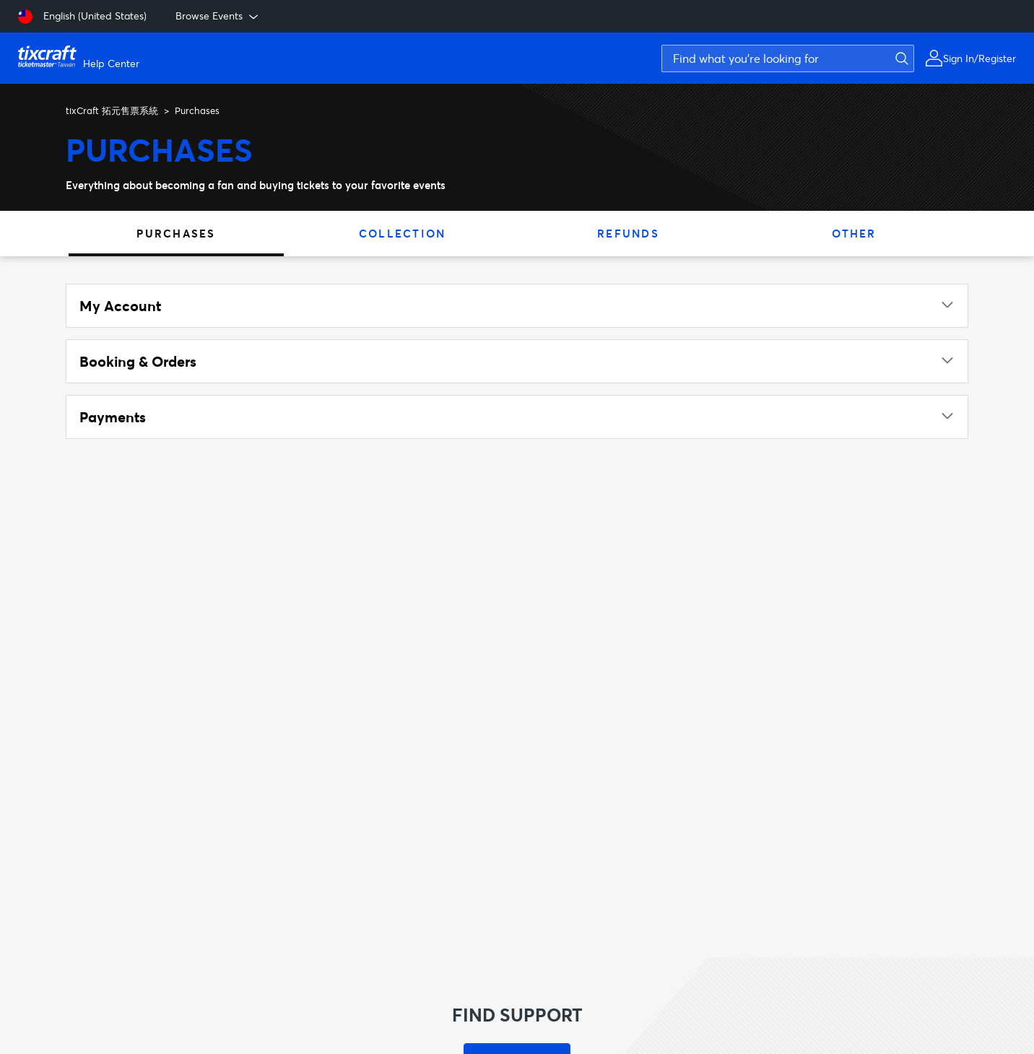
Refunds (628, 233)
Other (854, 233)
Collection (402, 233)
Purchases (175, 233)
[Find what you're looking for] (787, 58)
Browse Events (218, 16)
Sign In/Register (979, 58)
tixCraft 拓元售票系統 (112, 110)
